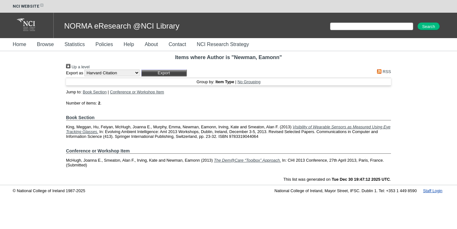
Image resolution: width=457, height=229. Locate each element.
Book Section (95, 92)
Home (19, 44)
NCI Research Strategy (223, 44)
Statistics (74, 44)
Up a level (77, 66)
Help (128, 44)
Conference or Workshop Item (137, 92)
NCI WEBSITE (28, 6)
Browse (45, 44)
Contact (177, 44)
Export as (74, 73)
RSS (383, 71)
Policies (104, 44)
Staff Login (432, 190)
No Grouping (249, 81)
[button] (164, 73)
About (151, 44)
